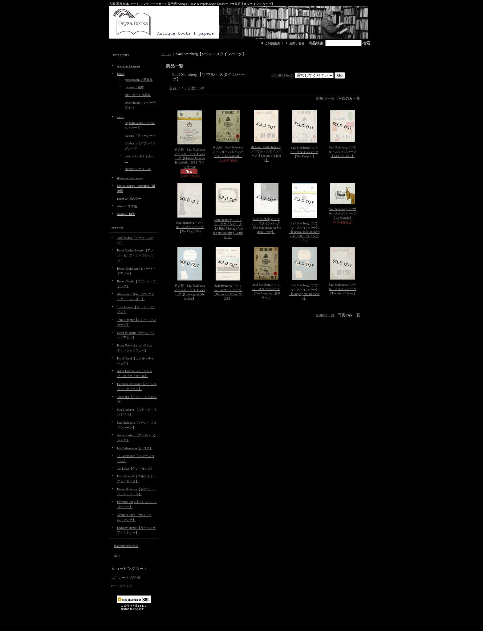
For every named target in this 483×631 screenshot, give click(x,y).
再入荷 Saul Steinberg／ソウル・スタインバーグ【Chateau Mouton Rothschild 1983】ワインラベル (189, 158)
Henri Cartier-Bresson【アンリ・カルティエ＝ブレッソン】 (135, 255)
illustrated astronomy (130, 178)
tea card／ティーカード (140, 135)
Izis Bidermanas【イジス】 (134, 448)
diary (117, 555)
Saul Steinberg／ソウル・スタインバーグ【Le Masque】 (342, 213)
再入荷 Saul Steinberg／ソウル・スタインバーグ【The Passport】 (228, 152)
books (120, 74)
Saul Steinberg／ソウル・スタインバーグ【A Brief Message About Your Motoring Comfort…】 (228, 228)
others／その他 (127, 206)
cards (120, 117)
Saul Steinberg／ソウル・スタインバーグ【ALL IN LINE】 (342, 152)
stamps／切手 (126, 214)
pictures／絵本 (134, 87)
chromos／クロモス (138, 169)
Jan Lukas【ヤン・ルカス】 (135, 468)
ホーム (166, 54)
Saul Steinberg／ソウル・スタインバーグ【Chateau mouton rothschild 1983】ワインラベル (304, 232)
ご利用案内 (272, 43)
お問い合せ (297, 43)
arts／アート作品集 (138, 95)
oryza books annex (128, 66)
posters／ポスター (129, 198)
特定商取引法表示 (126, 546)
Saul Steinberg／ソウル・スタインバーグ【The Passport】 (304, 152)
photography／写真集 (139, 79)
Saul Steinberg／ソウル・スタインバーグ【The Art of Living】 (343, 289)
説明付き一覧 (325, 98)
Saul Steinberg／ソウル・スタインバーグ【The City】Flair (190, 227)
